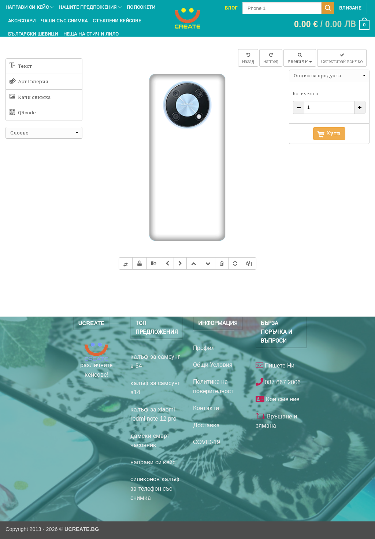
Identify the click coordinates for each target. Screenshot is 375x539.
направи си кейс (152, 462)
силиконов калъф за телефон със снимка (154, 488)
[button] (332, 25)
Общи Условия (213, 365)
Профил (204, 348)
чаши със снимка (64, 20)
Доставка (206, 425)
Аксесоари (22, 20)
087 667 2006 (282, 382)
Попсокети (141, 7)
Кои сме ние (281, 399)
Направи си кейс (29, 7)
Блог (231, 8)
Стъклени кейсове (117, 20)
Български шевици (33, 34)
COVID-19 (206, 442)
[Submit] (328, 8)
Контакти (206, 408)
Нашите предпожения (90, 7)
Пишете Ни (278, 365)
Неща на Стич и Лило (91, 34)
